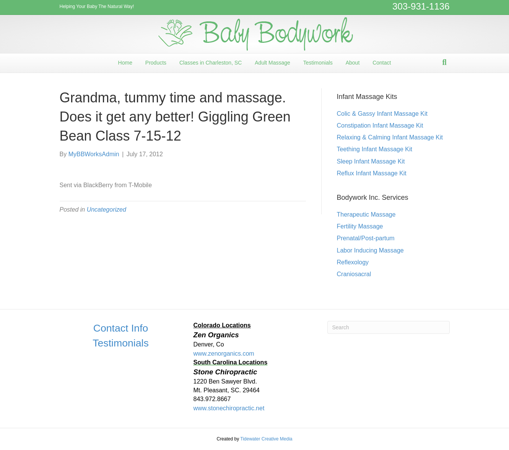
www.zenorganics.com (224, 353)
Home (125, 63)
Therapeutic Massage (366, 214)
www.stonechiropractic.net (229, 408)
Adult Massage (272, 63)
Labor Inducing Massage (370, 250)
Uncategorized (106, 209)
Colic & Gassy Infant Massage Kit (382, 113)
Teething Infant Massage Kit (374, 149)
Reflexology (353, 262)
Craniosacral (354, 274)
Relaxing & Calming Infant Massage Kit (390, 137)
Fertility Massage (360, 226)
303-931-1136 (420, 6)
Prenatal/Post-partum (366, 238)
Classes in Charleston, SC (210, 63)
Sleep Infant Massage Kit (371, 161)
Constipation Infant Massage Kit (380, 125)
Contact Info (120, 328)
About (353, 63)
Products (155, 63)
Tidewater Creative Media (266, 439)
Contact (381, 63)
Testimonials (318, 63)
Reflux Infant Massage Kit (372, 173)
